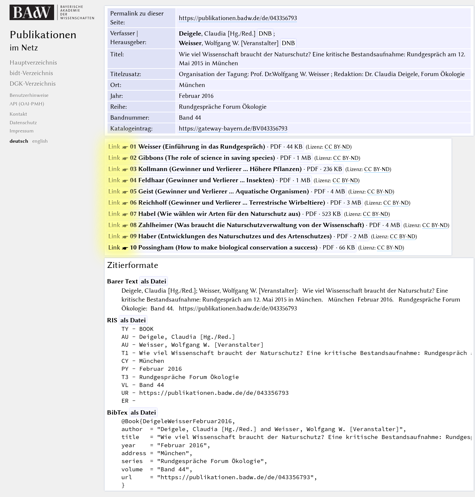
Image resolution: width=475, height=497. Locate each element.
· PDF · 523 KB (224, 214)
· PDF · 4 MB (226, 191)
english (40, 141)
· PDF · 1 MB (209, 157)
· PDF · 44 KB (205, 146)
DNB (265, 33)
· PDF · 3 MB (234, 202)
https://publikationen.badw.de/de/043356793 (238, 18)
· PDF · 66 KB (231, 247)
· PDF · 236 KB (225, 169)
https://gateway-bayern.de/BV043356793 (233, 128)
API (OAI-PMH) (27, 104)
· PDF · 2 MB (238, 236)
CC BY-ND (337, 147)
